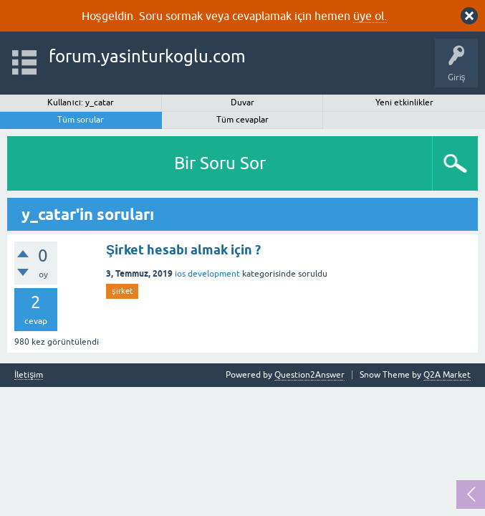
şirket (122, 291)
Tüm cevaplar (242, 120)
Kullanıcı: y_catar (80, 102)
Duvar (242, 102)
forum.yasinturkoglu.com (147, 56)
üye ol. (370, 15)
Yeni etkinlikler (404, 102)
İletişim (28, 375)
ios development (207, 274)
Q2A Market (447, 375)
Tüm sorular (80, 120)
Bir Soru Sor (220, 163)
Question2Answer (309, 375)
